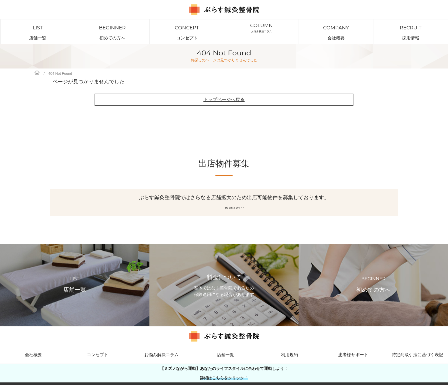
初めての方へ (112, 28)
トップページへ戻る (224, 91)
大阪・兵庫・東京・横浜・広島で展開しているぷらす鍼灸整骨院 (229, 380)
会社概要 (336, 28)
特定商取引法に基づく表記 (416, 346)
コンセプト (187, 28)
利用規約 (288, 346)
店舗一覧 (38, 28)
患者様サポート (352, 346)
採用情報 (410, 28)
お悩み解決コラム (261, 28)
